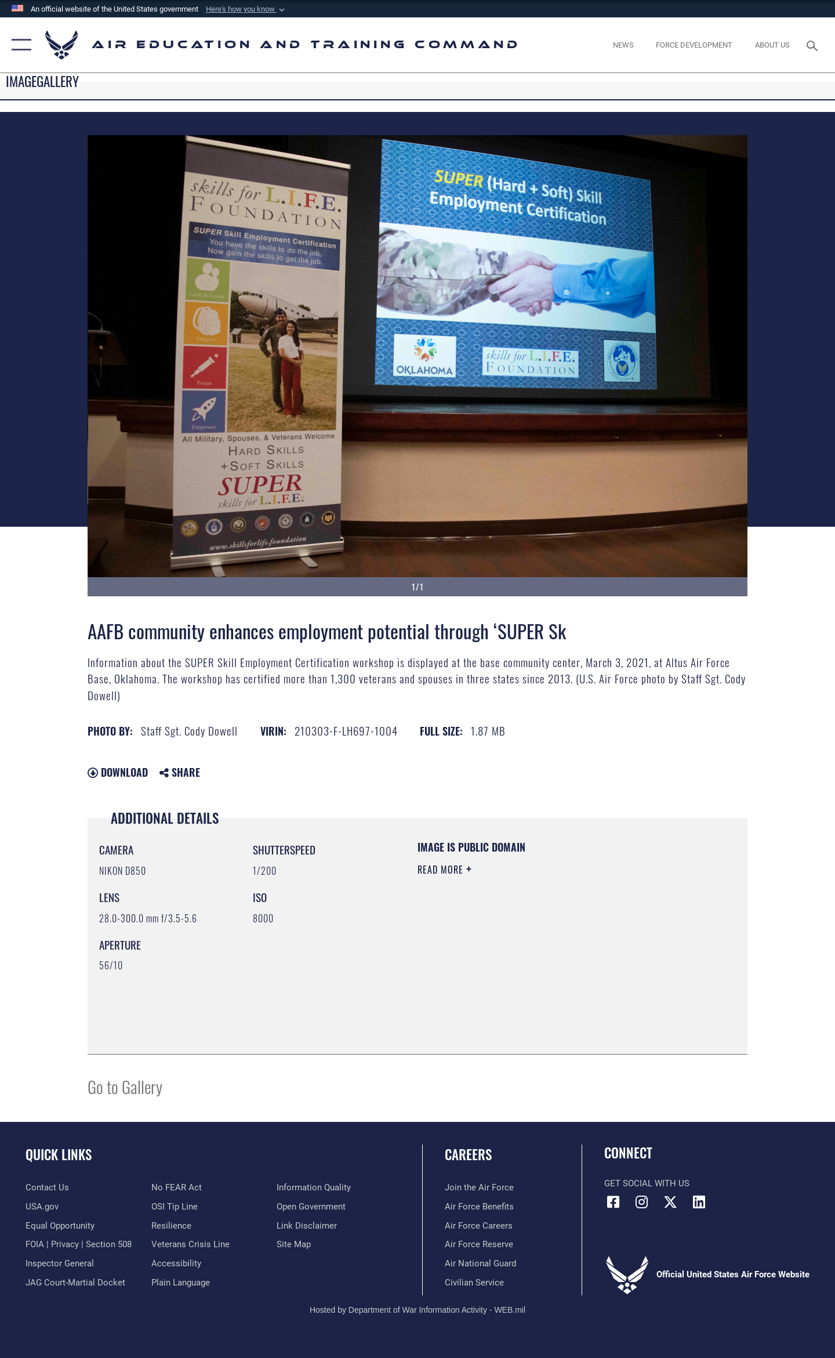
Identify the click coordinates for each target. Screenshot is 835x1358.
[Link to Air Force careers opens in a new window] (479, 1226)
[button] (246, 9)
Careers (468, 1154)
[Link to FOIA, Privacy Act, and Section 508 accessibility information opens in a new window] (79, 1244)
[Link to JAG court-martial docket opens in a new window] (75, 1282)
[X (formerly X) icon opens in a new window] (670, 1202)
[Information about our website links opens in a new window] (307, 1226)
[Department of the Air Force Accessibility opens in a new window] (176, 1263)
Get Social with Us (646, 1183)
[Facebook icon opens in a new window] (613, 1202)
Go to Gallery (125, 1086)
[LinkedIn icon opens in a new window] (698, 1202)
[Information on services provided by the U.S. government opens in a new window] (42, 1206)
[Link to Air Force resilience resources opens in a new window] (171, 1226)
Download (118, 772)
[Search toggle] (814, 44)
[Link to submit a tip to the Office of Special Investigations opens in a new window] (174, 1206)
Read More (442, 870)
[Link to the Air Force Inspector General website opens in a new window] (60, 1263)
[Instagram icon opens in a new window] (642, 1202)
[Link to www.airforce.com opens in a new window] (479, 1187)
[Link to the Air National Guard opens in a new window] (480, 1263)
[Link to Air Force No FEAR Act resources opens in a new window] (176, 1187)
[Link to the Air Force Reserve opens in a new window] (479, 1244)
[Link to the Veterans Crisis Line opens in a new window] (190, 1244)
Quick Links (59, 1154)
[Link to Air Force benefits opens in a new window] (479, 1206)
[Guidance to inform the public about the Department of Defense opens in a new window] (314, 1187)
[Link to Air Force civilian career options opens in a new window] (474, 1282)
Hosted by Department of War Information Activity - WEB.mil (417, 1309)
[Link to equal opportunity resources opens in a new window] (60, 1226)
